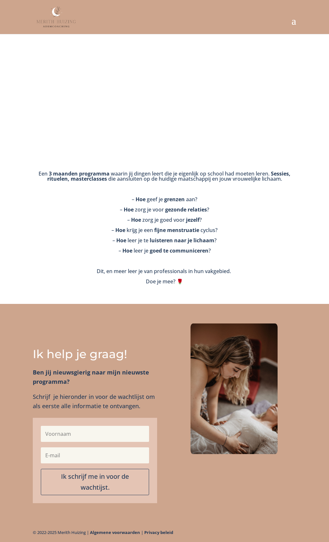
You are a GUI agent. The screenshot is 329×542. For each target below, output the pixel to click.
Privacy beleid (158, 532)
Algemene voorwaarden (115, 532)
